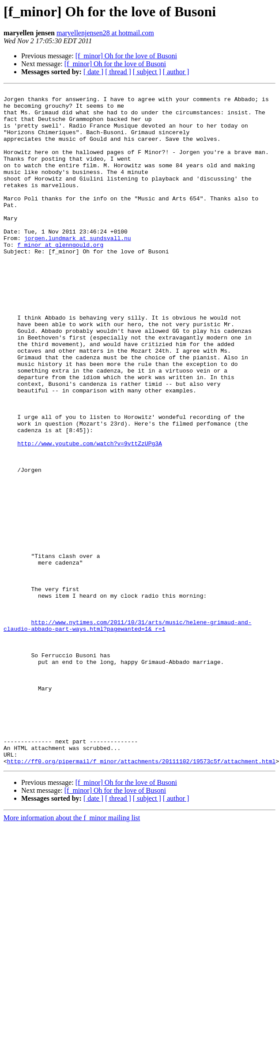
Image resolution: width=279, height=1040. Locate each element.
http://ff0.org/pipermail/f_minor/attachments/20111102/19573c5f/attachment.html (141, 896)
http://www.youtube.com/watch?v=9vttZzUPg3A (89, 515)
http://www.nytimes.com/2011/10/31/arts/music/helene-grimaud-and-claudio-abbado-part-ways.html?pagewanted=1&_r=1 (128, 733)
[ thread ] (118, 71)
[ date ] (93, 71)
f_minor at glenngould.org (60, 276)
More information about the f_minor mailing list (72, 953)
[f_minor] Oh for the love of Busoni (126, 56)
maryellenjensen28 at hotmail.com (105, 33)
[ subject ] (147, 71)
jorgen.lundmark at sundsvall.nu (77, 268)
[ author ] (176, 71)
